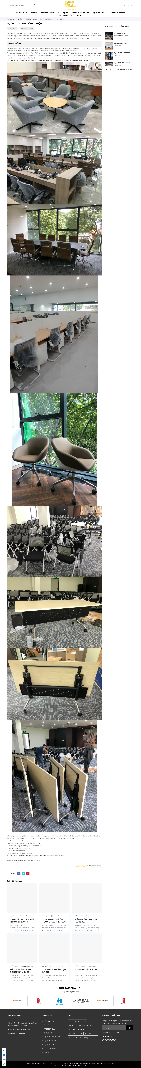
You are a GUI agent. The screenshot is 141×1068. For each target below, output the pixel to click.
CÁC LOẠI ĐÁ (88, 1025)
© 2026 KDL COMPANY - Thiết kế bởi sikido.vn (70, 1066)
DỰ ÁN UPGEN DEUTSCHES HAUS (121, 34)
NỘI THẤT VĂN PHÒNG (77, 1029)
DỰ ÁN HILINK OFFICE (122, 63)
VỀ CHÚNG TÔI (74, 1021)
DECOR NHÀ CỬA (75, 1038)
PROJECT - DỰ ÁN (75, 1025)
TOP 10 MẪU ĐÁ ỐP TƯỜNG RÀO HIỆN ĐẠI (54, 920)
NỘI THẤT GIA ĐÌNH (76, 1034)
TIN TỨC (84, 1021)
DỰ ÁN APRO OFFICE (122, 53)
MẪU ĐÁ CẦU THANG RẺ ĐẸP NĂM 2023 (21, 970)
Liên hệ (85, 1038)
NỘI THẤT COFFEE (91, 1034)
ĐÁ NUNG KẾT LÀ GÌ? (86, 969)
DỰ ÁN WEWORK (120, 43)
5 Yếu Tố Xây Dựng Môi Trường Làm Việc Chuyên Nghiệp (22, 921)
